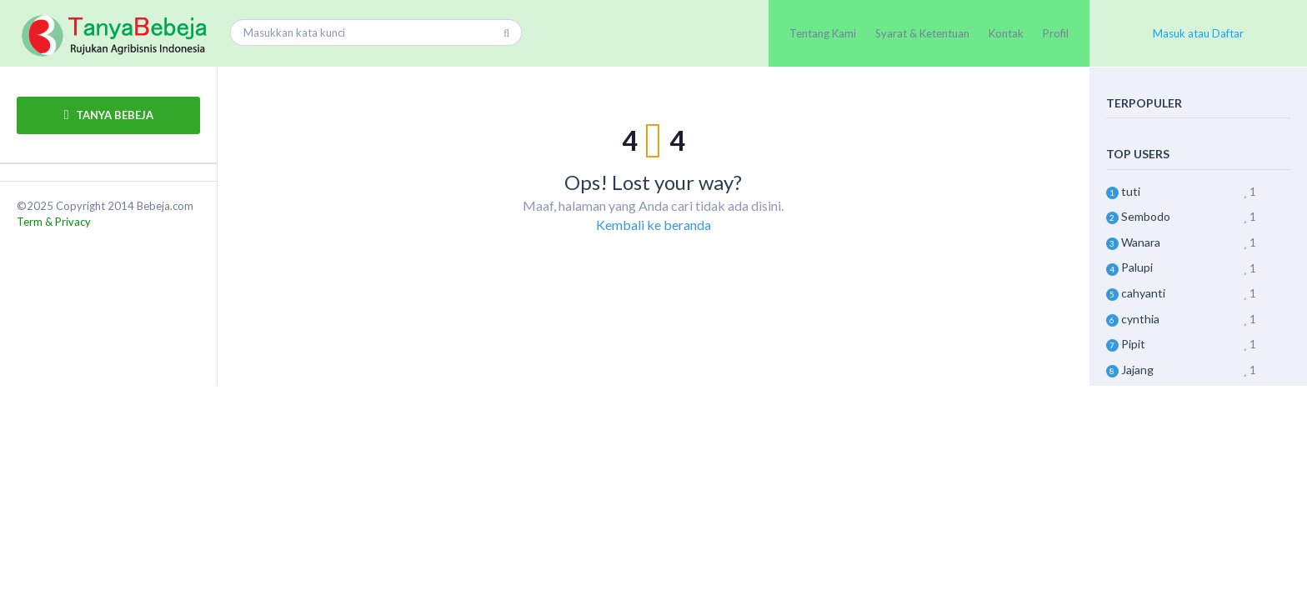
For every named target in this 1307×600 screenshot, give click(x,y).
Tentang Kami (822, 33)
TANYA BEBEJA (108, 115)
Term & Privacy (54, 221)
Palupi (1137, 267)
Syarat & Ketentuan (922, 33)
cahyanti (1143, 293)
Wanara (1140, 242)
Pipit (1133, 344)
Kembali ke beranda (653, 224)
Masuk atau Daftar (1198, 33)
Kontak (1006, 33)
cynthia (1140, 319)
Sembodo (1145, 216)
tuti (1130, 191)
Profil (1056, 33)
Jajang (1137, 369)
